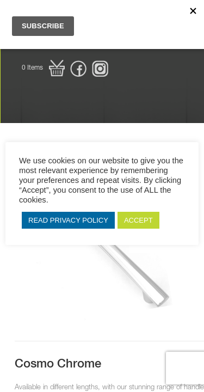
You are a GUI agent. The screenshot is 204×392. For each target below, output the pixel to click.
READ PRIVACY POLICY (68, 220)
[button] (43, 68)
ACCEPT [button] (138, 220)
